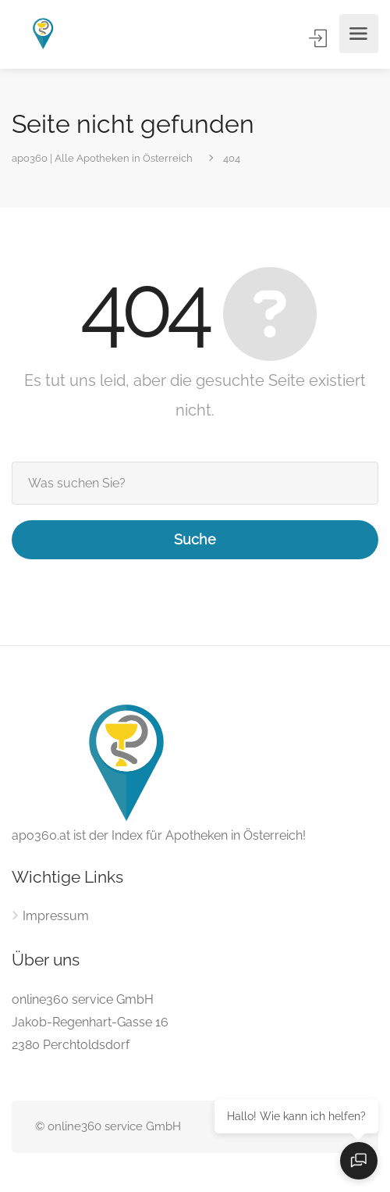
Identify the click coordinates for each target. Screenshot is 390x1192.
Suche (195, 539)
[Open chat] (359, 1161)
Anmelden (319, 38)
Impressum (56, 915)
